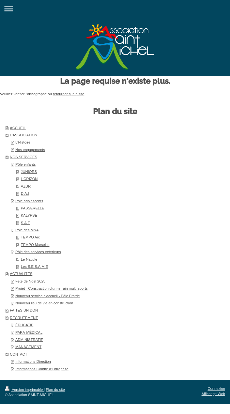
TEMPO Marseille (35, 245)
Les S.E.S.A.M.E (34, 266)
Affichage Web (213, 394)
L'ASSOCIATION (23, 135)
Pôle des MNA (27, 230)
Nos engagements (30, 150)
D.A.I (25, 193)
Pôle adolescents (29, 201)
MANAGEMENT (28, 347)
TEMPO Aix (30, 237)
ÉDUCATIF (24, 325)
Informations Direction (33, 361)
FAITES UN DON (24, 310)
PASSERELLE (32, 208)
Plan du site (55, 389)
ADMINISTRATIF (29, 340)
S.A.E (25, 223)
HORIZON (29, 179)
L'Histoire (22, 142)
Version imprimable (24, 389)
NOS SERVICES (23, 157)
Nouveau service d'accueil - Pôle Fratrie (47, 296)
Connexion (216, 389)
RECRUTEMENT (24, 318)
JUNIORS (29, 172)
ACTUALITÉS (21, 274)
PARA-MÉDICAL (28, 332)
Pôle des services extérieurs (38, 252)
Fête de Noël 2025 (30, 281)
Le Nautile (29, 259)
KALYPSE (29, 215)
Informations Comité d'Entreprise (42, 369)
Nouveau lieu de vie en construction (44, 303)
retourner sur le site (68, 94)
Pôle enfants (25, 164)
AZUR (26, 186)
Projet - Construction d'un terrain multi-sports (51, 288)
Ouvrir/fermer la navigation (115, 9)
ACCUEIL (18, 128)
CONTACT (18, 354)
